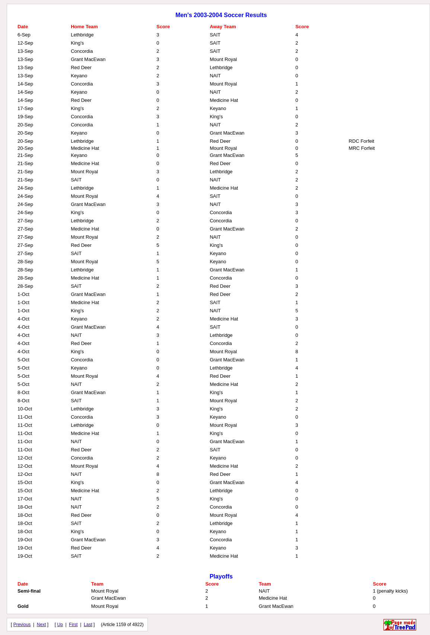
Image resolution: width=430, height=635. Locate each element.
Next (41, 624)
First (73, 624)
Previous (22, 624)
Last (88, 624)
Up (60, 624)
